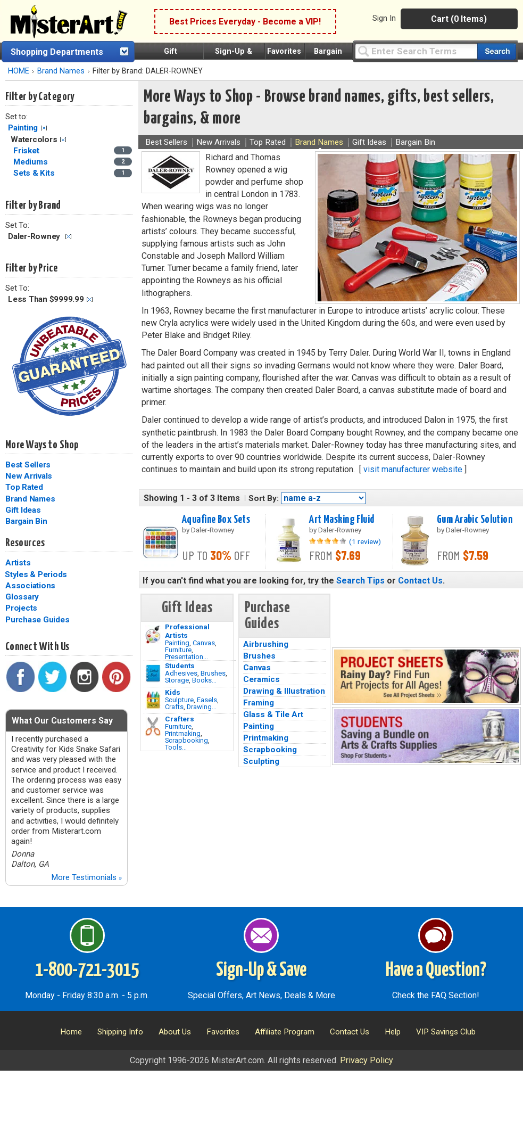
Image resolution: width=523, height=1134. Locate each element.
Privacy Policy (366, 1060)
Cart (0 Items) (459, 19)
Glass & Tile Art (273, 714)
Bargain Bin (26, 521)
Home (71, 1032)
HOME (18, 71)
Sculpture (179, 700)
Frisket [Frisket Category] (27, 150)
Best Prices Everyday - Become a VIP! (245, 22)
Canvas (204, 643)
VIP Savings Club (446, 1032)
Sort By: (263, 498)
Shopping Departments (57, 52)
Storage (177, 680)
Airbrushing (265, 644)
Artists (17, 563)
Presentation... (186, 657)
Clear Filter (44, 128)
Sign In (384, 18)
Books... (204, 680)
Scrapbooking (186, 740)
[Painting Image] (153, 634)
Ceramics (261, 679)
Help (393, 1032)
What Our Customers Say (62, 721)
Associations (30, 585)
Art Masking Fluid (341, 519)
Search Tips (360, 581)
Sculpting (261, 761)
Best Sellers (28, 465)
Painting (23, 128)
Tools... (176, 747)
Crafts (174, 707)
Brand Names (61, 71)
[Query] (416, 51)
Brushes (213, 673)
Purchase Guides (37, 619)
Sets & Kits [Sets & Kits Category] (34, 173)
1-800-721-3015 (87, 970)
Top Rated (24, 487)
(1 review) (365, 541)
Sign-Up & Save (261, 970)
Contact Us (420, 581)
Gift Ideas (23, 510)
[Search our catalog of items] (496, 51)
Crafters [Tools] (179, 718)
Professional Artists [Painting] (187, 630)
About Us (175, 1032)
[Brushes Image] (153, 673)
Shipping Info (120, 1032)
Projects (21, 608)
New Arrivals (28, 476)
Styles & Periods (36, 574)
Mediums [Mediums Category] (31, 162)
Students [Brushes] (180, 665)
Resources (25, 543)
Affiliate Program (284, 1032)
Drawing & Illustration (284, 691)
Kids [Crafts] (172, 692)
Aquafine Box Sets (216, 519)
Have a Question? (436, 970)
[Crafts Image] (153, 700)
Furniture (178, 650)
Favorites (284, 51)
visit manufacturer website (412, 469)
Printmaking (183, 733)
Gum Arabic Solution (474, 519)
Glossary (22, 597)
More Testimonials (86, 877)
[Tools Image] (153, 726)
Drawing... (202, 707)
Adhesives (181, 673)
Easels (207, 700)
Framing (258, 703)
